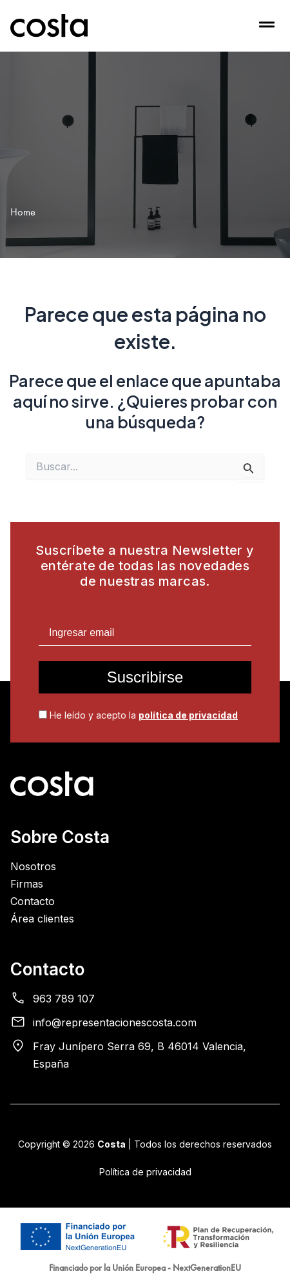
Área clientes (42, 918)
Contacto (32, 901)
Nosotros (33, 866)
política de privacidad (188, 715)
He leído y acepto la (138, 715)
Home (22, 212)
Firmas (26, 883)
